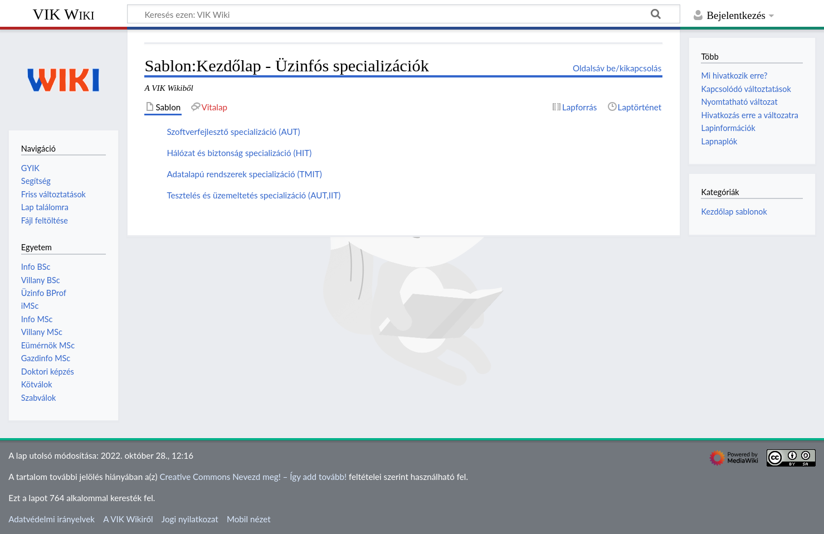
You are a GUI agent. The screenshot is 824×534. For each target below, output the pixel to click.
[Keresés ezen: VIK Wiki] (404, 14)
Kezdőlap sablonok (734, 211)
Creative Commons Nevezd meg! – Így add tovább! (253, 477)
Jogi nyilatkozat (190, 519)
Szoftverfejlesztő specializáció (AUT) (233, 132)
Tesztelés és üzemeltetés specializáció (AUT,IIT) (253, 195)
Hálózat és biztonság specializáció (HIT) (239, 153)
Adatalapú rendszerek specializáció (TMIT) (244, 174)
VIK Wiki (64, 14)
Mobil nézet (249, 519)
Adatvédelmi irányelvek (51, 519)
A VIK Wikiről (128, 519)
